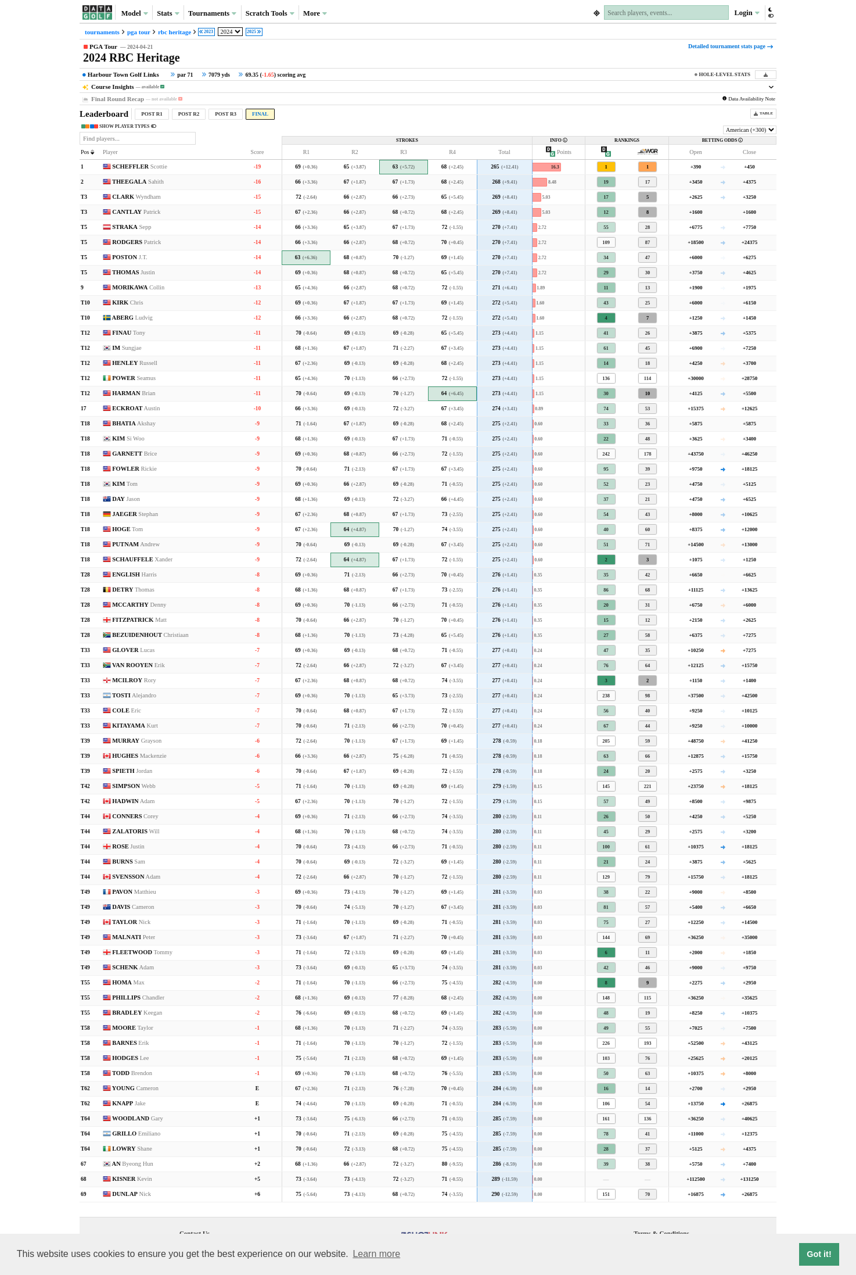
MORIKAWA (138, 287)
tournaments (102, 31)
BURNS (128, 861)
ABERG (132, 317)
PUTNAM (136, 544)
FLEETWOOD (142, 952)
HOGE (127, 529)
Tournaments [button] (212, 13)
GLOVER (133, 650)
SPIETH (132, 771)
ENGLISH (134, 574)
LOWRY (132, 1148)
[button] (770, 12)
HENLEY (134, 363)
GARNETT (134, 453)
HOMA (128, 982)
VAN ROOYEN (138, 665)
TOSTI (134, 695)
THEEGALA (138, 181)
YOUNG (135, 1088)
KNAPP (128, 1103)
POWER (134, 378)
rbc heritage (174, 31)
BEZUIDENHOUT (150, 635)
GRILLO (136, 1133)
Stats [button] (168, 13)
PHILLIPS (138, 997)
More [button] (315, 13)
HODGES (130, 1058)
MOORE (132, 1028)
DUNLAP (131, 1194)
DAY (126, 499)
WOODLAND (137, 1118)
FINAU (128, 333)
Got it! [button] (819, 1254)
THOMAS (133, 272)
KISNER (132, 1179)
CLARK (136, 197)
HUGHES (139, 756)
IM (126, 348)
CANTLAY (136, 212)
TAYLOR (131, 922)
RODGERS (136, 242)
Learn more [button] (376, 1254)
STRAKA (131, 227)
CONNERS (135, 816)
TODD (132, 1073)
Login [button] (746, 13)
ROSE (128, 846)
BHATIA (134, 423)
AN (132, 1164)
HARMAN (133, 393)
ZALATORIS (136, 831)
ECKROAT (136, 408)
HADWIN (133, 801)
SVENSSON (136, 876)
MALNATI (133, 937)
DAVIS (133, 907)
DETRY (133, 589)
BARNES (130, 1043)
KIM (128, 438)
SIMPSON (134, 786)
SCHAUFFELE (142, 559)
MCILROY (134, 680)
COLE (126, 710)
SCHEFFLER (139, 166)
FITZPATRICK (139, 620)
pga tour (138, 31)
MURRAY (136, 740)
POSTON (130, 257)
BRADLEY (137, 1012)
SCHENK (133, 967)
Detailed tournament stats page (730, 46)
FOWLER (134, 468)
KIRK (127, 302)
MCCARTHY (139, 604)
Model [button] (134, 13)
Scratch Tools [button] (270, 13)
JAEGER (135, 514)
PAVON (134, 892)
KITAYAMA (135, 725)
